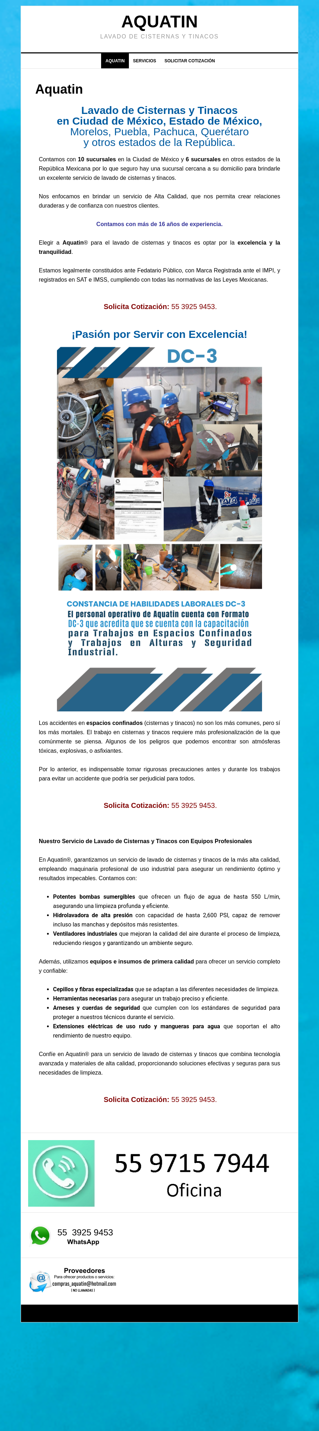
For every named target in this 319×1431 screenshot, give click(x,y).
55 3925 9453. (194, 306)
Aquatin (159, 21)
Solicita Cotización (135, 306)
